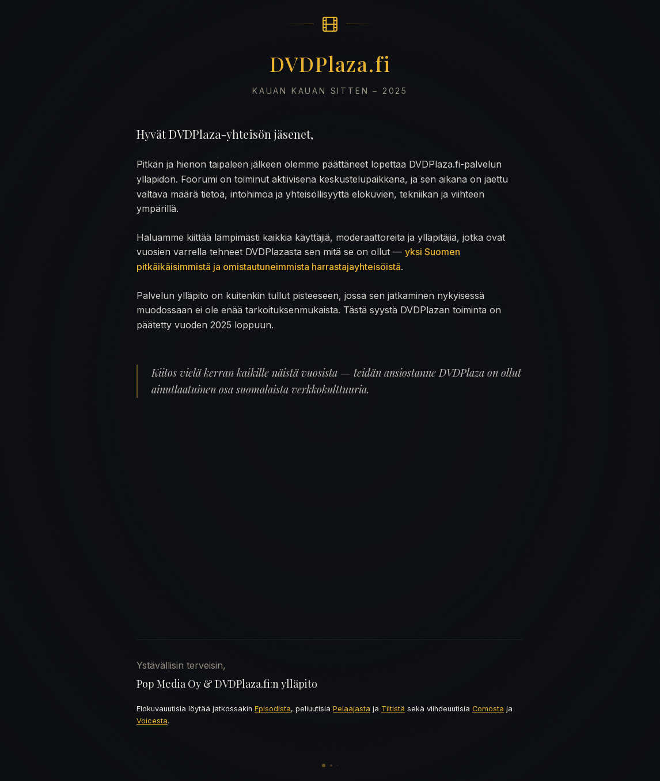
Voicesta (152, 720)
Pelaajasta (351, 708)
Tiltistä (393, 708)
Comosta (488, 708)
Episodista (273, 708)
